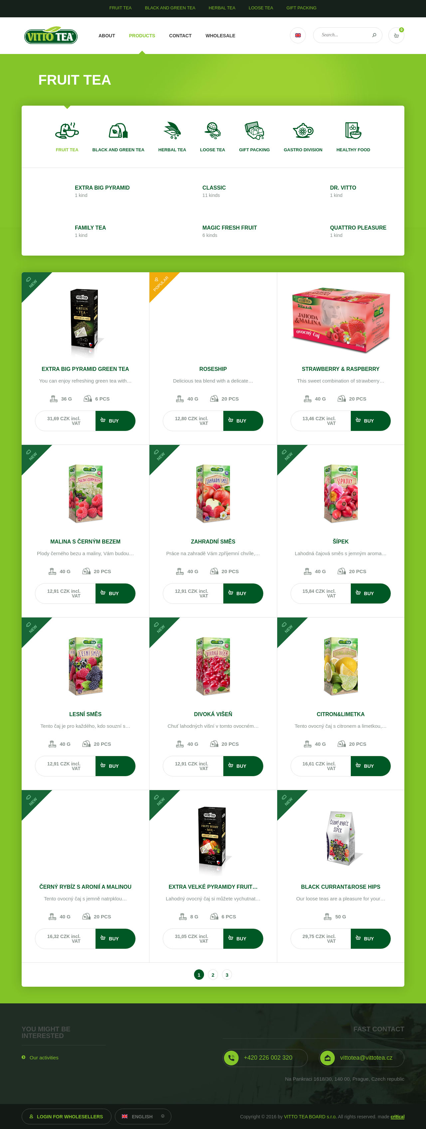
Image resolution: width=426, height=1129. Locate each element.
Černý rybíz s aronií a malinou (85, 887)
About (107, 35)
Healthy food (353, 149)
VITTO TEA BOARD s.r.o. (310, 1116)
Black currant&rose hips (340, 887)
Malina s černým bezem (85, 542)
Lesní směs (85, 714)
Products (142, 35)
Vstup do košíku (396, 35)
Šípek (341, 542)
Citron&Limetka (341, 714)
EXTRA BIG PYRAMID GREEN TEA (85, 369)
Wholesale (220, 35)
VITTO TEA (51, 35)
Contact (180, 35)
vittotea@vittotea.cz (366, 1057)
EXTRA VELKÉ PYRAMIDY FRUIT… (213, 887)
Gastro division (303, 149)
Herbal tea (172, 149)
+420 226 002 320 (268, 1057)
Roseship (213, 369)
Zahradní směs (213, 542)
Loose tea (212, 149)
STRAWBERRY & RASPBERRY (340, 369)
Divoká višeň (213, 714)
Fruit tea (67, 149)
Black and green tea (118, 149)
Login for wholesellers (70, 1116)
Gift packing (254, 149)
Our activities (44, 1057)
